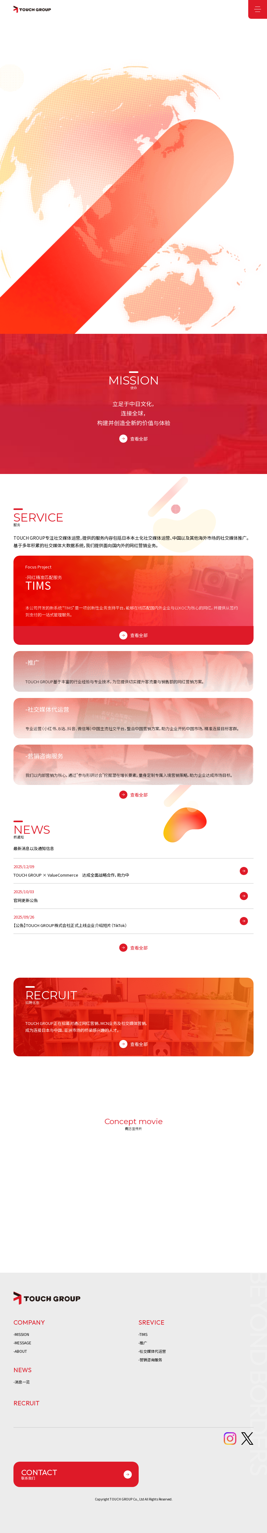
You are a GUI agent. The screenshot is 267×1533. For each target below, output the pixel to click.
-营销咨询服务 (150, 1359)
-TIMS (142, 1334)
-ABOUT (20, 1351)
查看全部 (139, 438)
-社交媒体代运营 (152, 1351)
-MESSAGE (22, 1342)
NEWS (22, 1370)
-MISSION (21, 1334)
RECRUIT (26, 1403)
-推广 (142, 1342)
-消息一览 (21, 1381)
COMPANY (29, 1322)
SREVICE (151, 1322)
